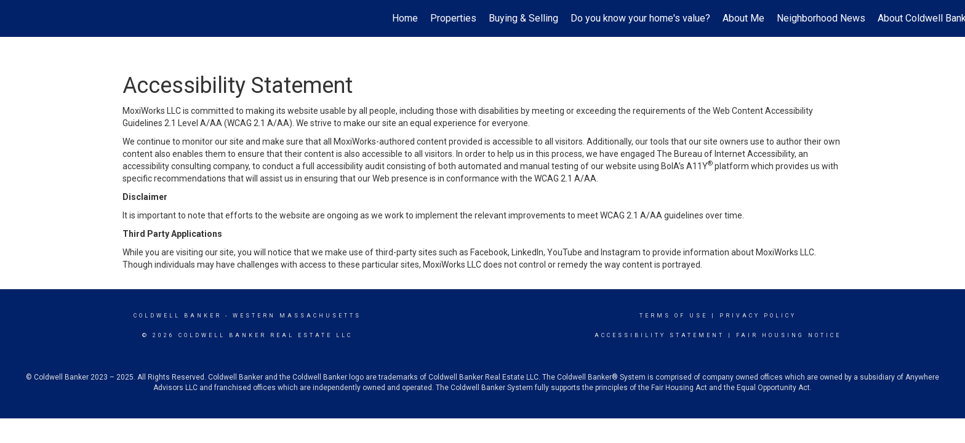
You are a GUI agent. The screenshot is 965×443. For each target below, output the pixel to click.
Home (405, 18)
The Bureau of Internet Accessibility (726, 154)
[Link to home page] (15, 18)
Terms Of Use (673, 316)
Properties (453, 18)
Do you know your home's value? (640, 18)
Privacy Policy (757, 316)
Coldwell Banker (178, 316)
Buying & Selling (523, 18)
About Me (743, 18)
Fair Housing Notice (788, 335)
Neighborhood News (821, 18)
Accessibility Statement (659, 335)
